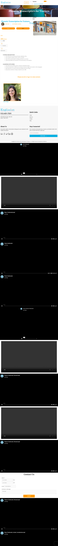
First (14, 479)
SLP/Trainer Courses (16, 24)
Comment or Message (6, 489)
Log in (26, 2)
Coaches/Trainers (38, 9)
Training (34, 1)
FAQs (34, 11)
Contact (34, 17)
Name (3, 477)
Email (3, 486)
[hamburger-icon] (45, 1)
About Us (31, 117)
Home (31, 115)
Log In (23, 28)
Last (14, 482)
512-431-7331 (6, 113)
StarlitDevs (45, 141)
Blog (34, 18)
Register (8, 28)
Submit (29, 496)
